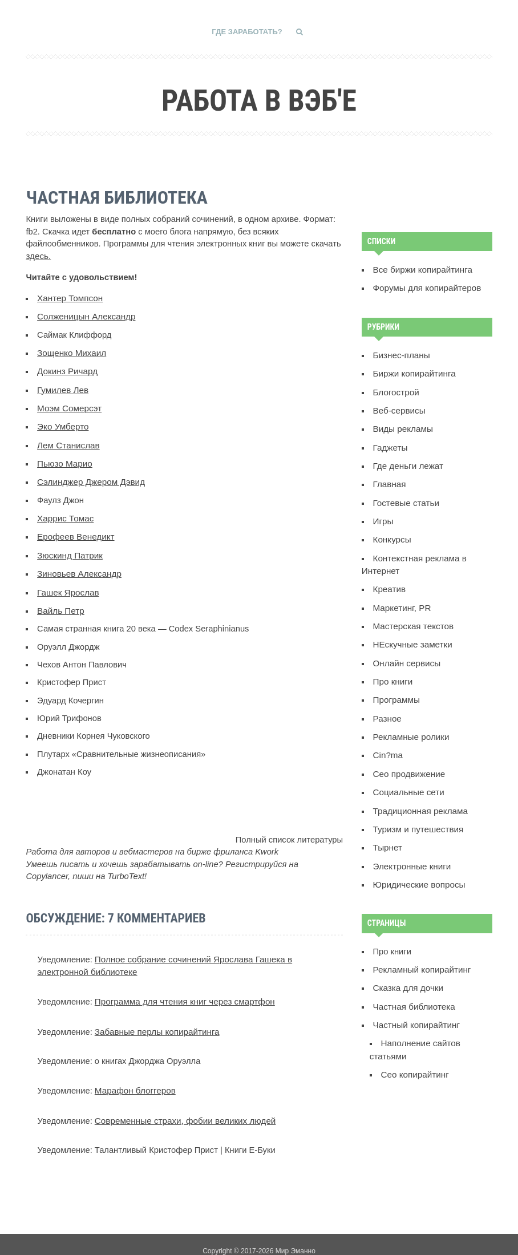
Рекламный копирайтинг (420, 950)
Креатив (389, 580)
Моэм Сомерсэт (68, 403)
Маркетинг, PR (401, 597)
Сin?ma (387, 741)
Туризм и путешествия (416, 812)
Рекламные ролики (410, 722)
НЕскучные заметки (411, 633)
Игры (383, 514)
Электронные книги (410, 848)
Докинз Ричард (66, 368)
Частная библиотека (412, 986)
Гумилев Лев (62, 386)
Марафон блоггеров (134, 1078)
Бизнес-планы (400, 353)
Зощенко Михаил (70, 350)
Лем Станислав (67, 439)
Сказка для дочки (407, 968)
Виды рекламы (402, 425)
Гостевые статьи (405, 496)
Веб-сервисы (398, 406)
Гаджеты (390, 442)
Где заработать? (247, 31)
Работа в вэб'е (259, 98)
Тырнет (387, 830)
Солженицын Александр (84, 314)
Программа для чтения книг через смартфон (182, 990)
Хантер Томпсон (68, 296)
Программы (396, 687)
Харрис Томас (64, 511)
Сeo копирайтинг (414, 1051)
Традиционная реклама (419, 794)
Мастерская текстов (412, 615)
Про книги (392, 669)
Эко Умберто (62, 422)
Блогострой (395, 389)
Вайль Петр (60, 600)
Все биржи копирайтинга (421, 268)
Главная (389, 478)
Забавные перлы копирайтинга (155, 1019)
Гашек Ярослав (67, 583)
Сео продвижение (408, 758)
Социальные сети (407, 776)
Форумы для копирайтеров (425, 286)
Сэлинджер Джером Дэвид (89, 475)
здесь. (38, 255)
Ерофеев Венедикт (74, 529)
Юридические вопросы (417, 866)
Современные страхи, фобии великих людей (182, 1107)
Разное (387, 705)
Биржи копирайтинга (413, 370)
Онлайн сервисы (406, 651)
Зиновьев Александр (78, 564)
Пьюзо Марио (63, 457)
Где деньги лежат (407, 460)
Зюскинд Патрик (68, 547)
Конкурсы (391, 532)
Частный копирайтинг (415, 1004)
